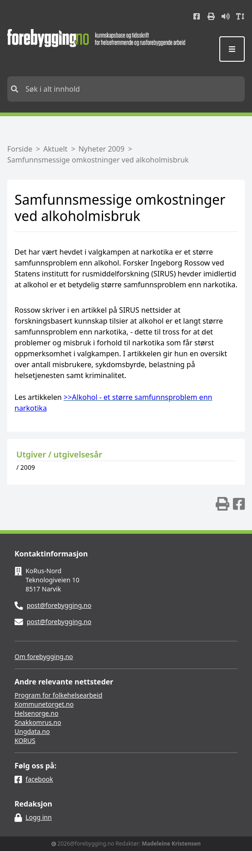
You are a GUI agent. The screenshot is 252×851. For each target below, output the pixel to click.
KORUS (25, 740)
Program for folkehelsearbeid (58, 695)
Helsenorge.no (37, 713)
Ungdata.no (32, 731)
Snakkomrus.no (38, 722)
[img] (222, 504)
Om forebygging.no (44, 656)
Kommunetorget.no (44, 704)
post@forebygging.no (59, 605)
